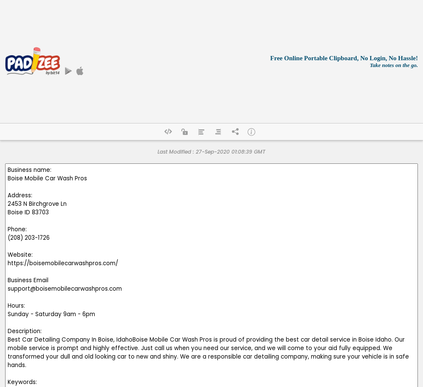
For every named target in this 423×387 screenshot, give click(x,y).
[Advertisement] (168, 61)
